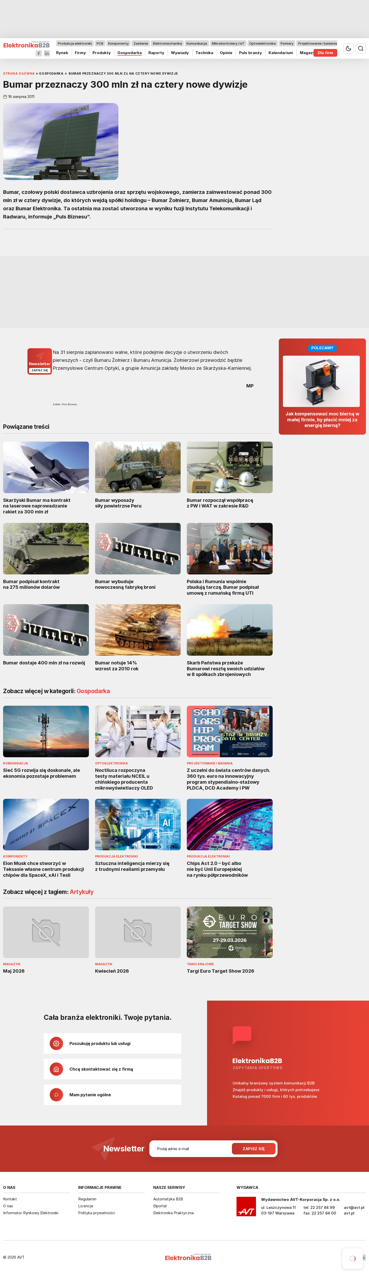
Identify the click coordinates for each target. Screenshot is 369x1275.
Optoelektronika (262, 43)
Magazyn (308, 52)
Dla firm (325, 52)
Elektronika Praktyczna (173, 1212)
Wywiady (180, 52)
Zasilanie (141, 43)
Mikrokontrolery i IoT (228, 43)
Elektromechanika (167, 43)
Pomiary (287, 43)
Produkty (102, 52)
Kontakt (10, 1199)
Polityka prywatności (96, 1212)
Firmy (80, 52)
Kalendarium (281, 52)
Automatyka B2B (168, 1199)
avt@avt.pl (354, 1207)
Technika (204, 52)
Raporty (156, 52)
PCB (100, 43)
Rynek (62, 52)
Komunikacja (197, 43)
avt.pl (349, 1213)
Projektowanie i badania (317, 43)
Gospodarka (129, 52)
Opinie (226, 52)
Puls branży (250, 52)
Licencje (85, 1205)
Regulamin (87, 1199)
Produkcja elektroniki (75, 43)
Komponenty (118, 43)
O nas (8, 1205)
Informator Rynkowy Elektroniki (30, 1212)
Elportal (160, 1205)
